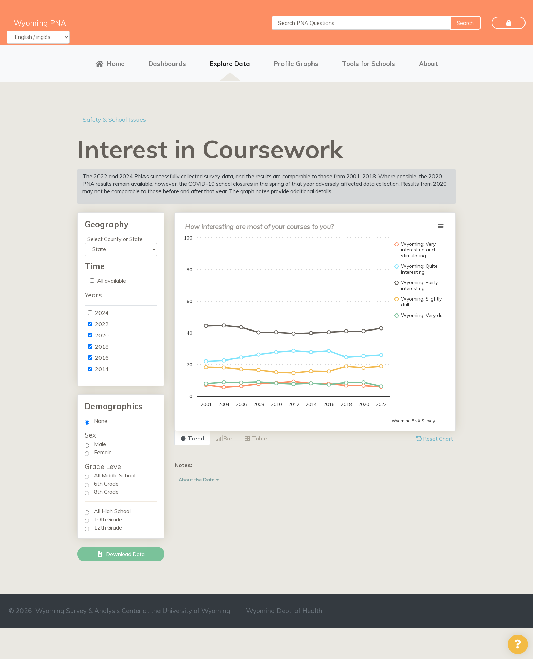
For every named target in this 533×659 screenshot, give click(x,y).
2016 (102, 354)
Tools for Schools (368, 62)
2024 (102, 309)
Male (100, 441)
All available (111, 277)
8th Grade (106, 488)
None (100, 417)
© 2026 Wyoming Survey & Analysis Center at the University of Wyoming (119, 607)
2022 (102, 321)
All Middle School (114, 472)
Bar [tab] (224, 435)
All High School (112, 508)
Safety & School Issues (118, 116)
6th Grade (106, 480)
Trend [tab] (192, 435)
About (428, 62)
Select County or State (115, 235)
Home (110, 62)
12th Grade (108, 524)
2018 (102, 343)
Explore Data (230, 62)
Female (103, 449)
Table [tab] (255, 435)
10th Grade (108, 516)
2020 (102, 332)
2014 (102, 366)
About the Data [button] (199, 477)
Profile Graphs (296, 62)
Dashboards (167, 62)
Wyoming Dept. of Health (284, 607)
